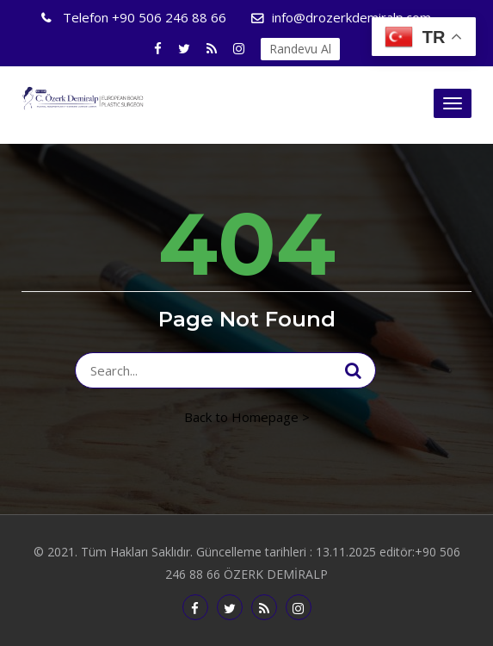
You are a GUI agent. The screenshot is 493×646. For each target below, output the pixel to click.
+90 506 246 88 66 (142, 17)
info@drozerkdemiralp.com (351, 17)
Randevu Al (300, 48)
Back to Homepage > (247, 416)
